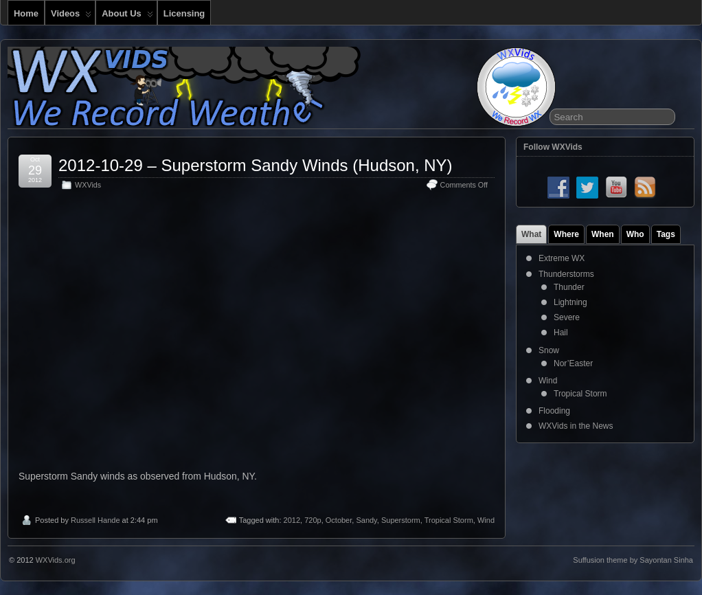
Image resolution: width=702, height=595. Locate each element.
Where (566, 234)
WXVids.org (56, 560)
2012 (292, 520)
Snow (549, 350)
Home (26, 13)
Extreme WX (562, 258)
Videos (71, 16)
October (339, 520)
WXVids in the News (576, 426)
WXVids (88, 185)
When (602, 234)
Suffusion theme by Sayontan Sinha (633, 560)
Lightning (570, 302)
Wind (486, 520)
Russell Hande (95, 520)
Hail (561, 332)
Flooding (554, 411)
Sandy (366, 520)
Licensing (184, 13)
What (531, 234)
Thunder (569, 287)
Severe (567, 317)
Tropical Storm (448, 520)
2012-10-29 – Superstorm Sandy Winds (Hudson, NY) (255, 165)
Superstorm (400, 520)
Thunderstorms (566, 274)
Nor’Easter (573, 363)
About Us (127, 16)
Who (635, 234)
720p (312, 520)
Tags (666, 234)
